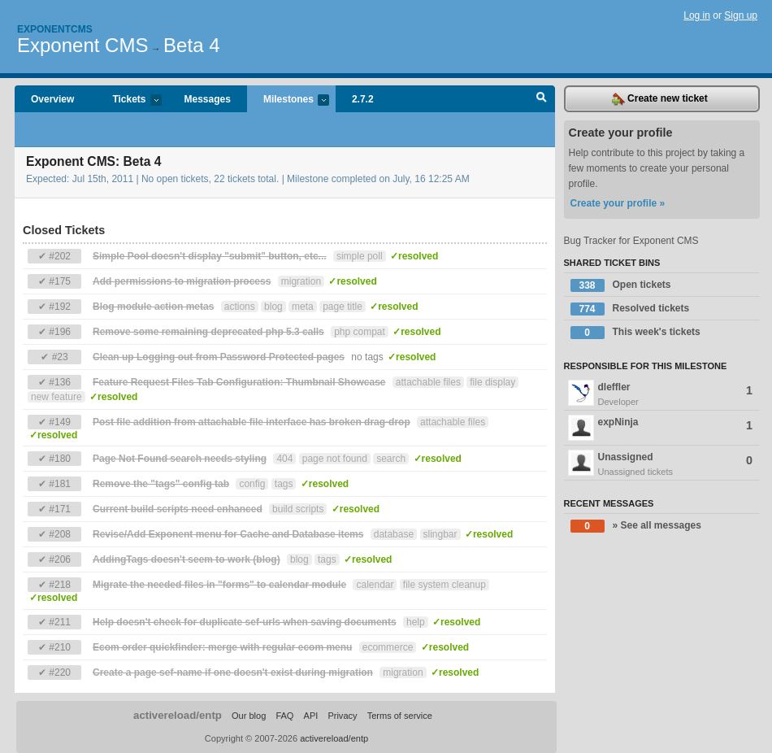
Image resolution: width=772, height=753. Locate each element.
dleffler (662, 394)
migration (301, 281)
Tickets (128, 100)
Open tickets (620, 285)
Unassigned (662, 464)
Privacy (342, 715)
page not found (334, 458)
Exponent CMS (82, 45)
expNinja (660, 428)
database (394, 534)
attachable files (428, 382)
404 (284, 458)
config (252, 484)
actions (239, 306)
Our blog (249, 715)
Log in (696, 15)
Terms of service (399, 715)
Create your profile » (618, 203)
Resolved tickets (630, 309)
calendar (374, 584)
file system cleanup (444, 584)
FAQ (284, 715)
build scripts (297, 509)
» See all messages (635, 526)
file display (492, 382)
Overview (52, 99)
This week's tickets (635, 332)
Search (541, 99)
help (415, 622)
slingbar (440, 534)
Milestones (288, 100)
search (391, 458)
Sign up (740, 15)
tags (284, 484)
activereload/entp (177, 715)
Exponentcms (55, 29)
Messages (207, 99)
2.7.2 (363, 99)
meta (303, 306)
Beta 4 (191, 45)
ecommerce (388, 647)
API (311, 715)
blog (273, 306)
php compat (359, 331)
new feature (56, 397)
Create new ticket (660, 99)
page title (342, 306)
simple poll (359, 256)
